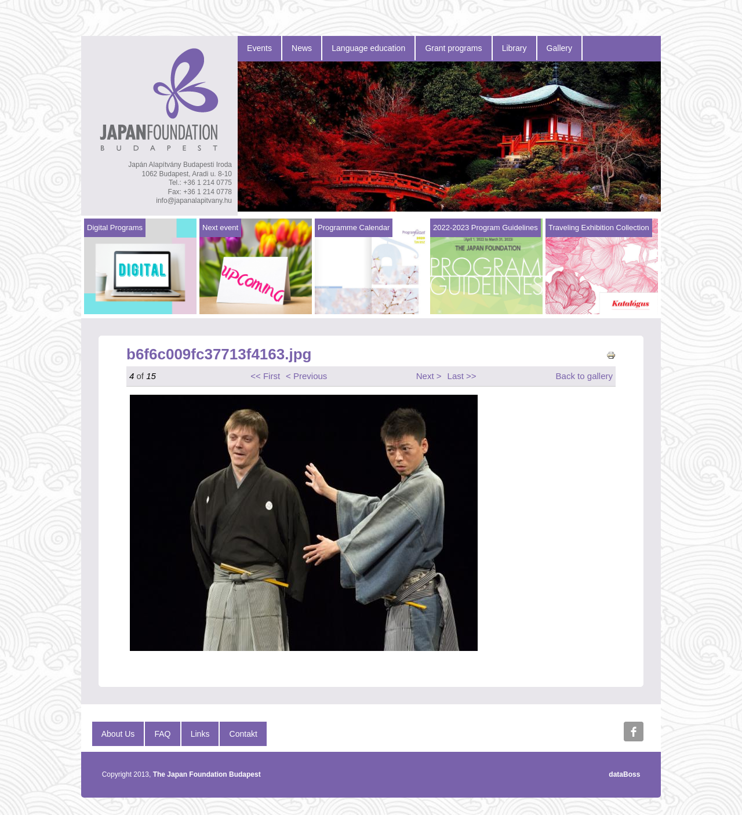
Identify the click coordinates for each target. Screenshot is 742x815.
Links (200, 733)
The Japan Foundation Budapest (207, 774)
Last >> (462, 376)
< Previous (306, 376)
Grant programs (453, 48)
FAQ (163, 733)
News (302, 48)
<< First (265, 376)
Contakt (243, 733)
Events (259, 48)
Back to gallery (584, 376)
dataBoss (624, 774)
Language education (368, 48)
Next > (429, 376)
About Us (118, 733)
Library (514, 48)
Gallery (559, 48)
